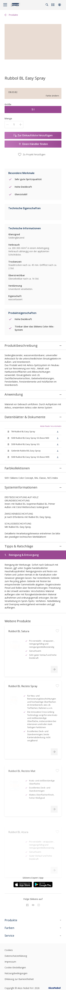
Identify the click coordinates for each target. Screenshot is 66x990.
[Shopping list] (53, 5)
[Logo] (15, 5)
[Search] (47, 5)
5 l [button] (33, 109)
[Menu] (5, 4)
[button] (59, 5)
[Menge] (14, 124)
